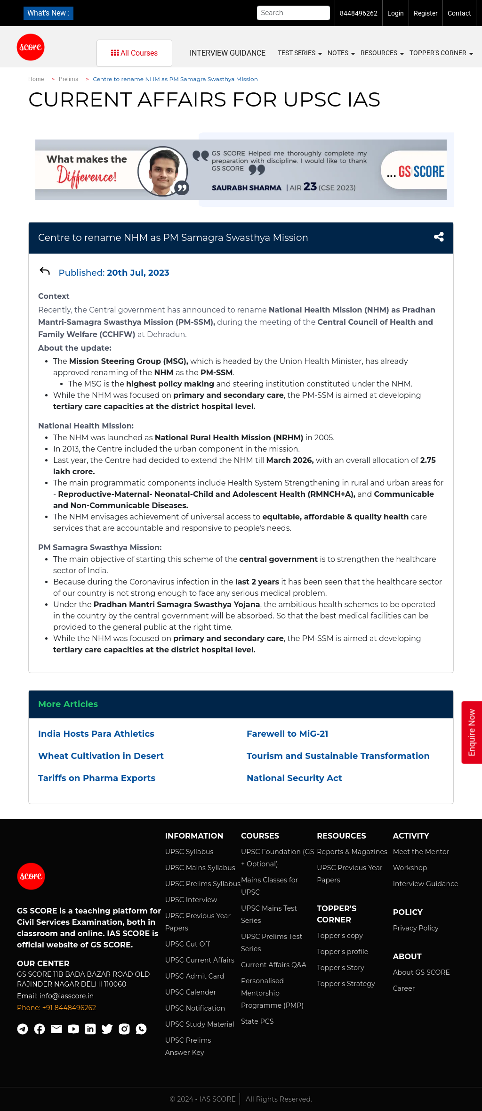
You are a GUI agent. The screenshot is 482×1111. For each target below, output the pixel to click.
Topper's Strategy (346, 983)
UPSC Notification (195, 1008)
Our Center (43, 963)
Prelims (69, 79)
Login (395, 13)
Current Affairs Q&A (273, 965)
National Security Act (294, 778)
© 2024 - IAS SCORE (203, 1099)
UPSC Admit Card (195, 976)
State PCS (257, 1021)
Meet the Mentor (421, 852)
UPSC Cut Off (187, 944)
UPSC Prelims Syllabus (203, 884)
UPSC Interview (191, 900)
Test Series (299, 53)
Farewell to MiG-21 (287, 734)
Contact (459, 13)
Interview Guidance (227, 53)
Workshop (410, 868)
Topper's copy (340, 935)
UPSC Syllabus (189, 852)
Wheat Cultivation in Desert (101, 756)
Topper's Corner (441, 53)
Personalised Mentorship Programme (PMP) (272, 993)
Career (404, 988)
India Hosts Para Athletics (96, 734)
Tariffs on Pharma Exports (96, 778)
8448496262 (359, 13)
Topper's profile (342, 951)
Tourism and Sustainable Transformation (338, 756)
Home (36, 79)
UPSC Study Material (199, 1024)
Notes (341, 53)
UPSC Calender (191, 992)
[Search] (293, 13)
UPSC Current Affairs (199, 960)
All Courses (134, 53)
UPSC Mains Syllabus (200, 868)
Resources (382, 53)
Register (426, 13)
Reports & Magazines (352, 852)
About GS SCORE (421, 972)
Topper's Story (340, 967)
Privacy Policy (416, 928)
